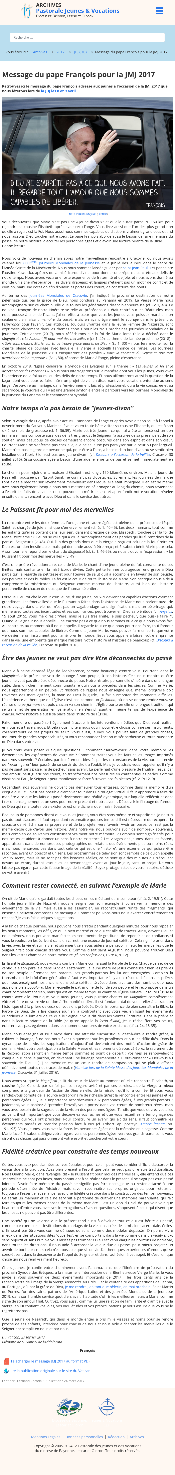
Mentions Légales (45, 1436)
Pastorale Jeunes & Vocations (78, 7)
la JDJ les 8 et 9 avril (58, 91)
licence (102, 214)
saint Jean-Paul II (137, 267)
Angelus (166, 611)
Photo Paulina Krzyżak (81, 214)
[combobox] (87, 37)
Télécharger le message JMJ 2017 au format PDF (47, 1361)
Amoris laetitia (153, 1123)
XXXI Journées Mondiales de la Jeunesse (61, 263)
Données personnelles (84, 1436)
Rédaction (116, 1436)
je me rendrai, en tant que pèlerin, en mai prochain (108, 1286)
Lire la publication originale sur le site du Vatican (47, 1371)
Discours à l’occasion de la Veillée (123, 454)
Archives (137, 1436)
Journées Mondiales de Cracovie (58, 295)
